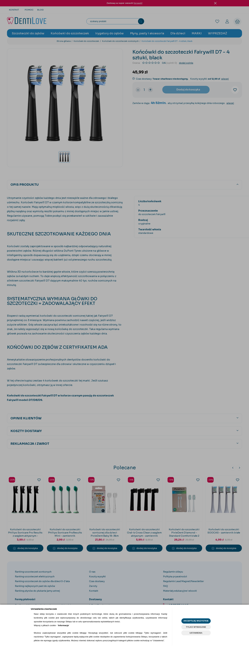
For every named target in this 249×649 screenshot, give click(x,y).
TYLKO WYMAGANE (196, 627)
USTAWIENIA (196, 633)
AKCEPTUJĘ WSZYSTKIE (196, 621)
